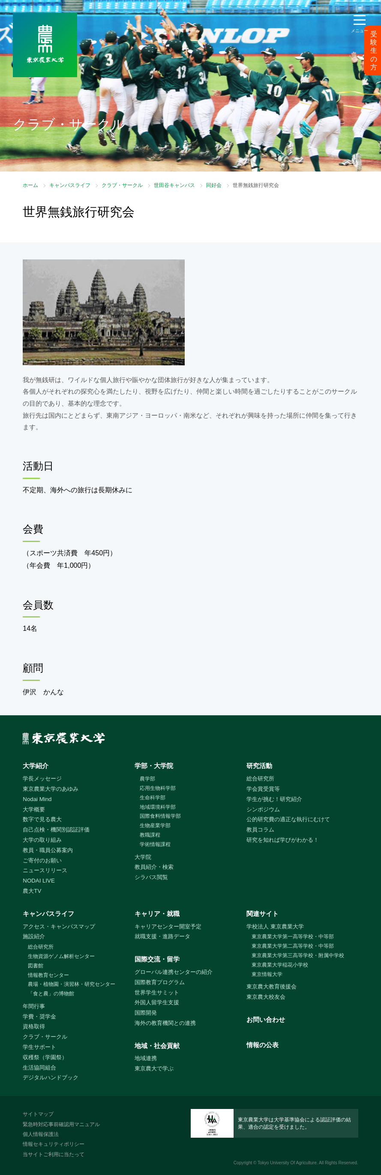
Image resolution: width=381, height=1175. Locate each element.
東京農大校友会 (265, 997)
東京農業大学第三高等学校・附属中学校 (298, 955)
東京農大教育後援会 (271, 986)
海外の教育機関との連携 (165, 1023)
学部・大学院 (154, 765)
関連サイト (262, 913)
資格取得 (34, 1026)
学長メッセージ (42, 778)
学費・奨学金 (39, 1016)
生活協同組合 (39, 1067)
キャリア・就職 (157, 913)
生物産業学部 (155, 825)
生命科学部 (152, 798)
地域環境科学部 (158, 807)
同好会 (214, 185)
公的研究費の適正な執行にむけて (288, 819)
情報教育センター (48, 975)
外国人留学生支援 (157, 1002)
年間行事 (34, 1006)
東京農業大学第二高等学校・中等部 (293, 946)
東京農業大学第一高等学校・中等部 (293, 937)
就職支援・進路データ (162, 936)
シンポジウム (263, 809)
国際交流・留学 (157, 959)
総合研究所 (260, 778)
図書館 (35, 966)
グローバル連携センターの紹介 (174, 972)
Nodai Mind (37, 799)
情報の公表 (262, 1044)
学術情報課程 (155, 844)
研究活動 (259, 765)
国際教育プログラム (160, 982)
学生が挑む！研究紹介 (274, 799)
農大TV (32, 891)
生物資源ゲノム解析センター (61, 956)
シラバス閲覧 (151, 877)
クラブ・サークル (122, 185)
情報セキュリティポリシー (53, 1144)
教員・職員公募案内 (48, 850)
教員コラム (260, 829)
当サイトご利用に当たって (53, 1154)
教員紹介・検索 (154, 867)
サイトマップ (38, 1114)
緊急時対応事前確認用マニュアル (61, 1124)
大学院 (143, 857)
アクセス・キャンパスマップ (59, 926)
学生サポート (39, 1047)
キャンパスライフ (69, 185)
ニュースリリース (45, 870)
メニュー (359, 30)
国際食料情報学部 (160, 816)
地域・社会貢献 (157, 1045)
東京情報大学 (267, 974)
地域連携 (146, 1058)
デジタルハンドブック (50, 1077)
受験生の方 (373, 50)
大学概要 (34, 809)
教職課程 (150, 835)
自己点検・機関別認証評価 (56, 829)
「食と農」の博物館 (51, 994)
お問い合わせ (265, 1019)
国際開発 (146, 1012)
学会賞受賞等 (263, 789)
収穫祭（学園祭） (45, 1057)
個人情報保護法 (41, 1134)
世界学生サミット (157, 992)
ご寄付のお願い (42, 860)
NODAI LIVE (38, 880)
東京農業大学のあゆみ (50, 789)
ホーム (30, 185)
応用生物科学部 (158, 788)
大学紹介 (35, 765)
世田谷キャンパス (174, 185)
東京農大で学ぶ (154, 1068)
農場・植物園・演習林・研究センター (71, 984)
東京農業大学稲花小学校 (280, 965)
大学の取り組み (42, 840)
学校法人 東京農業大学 (275, 926)
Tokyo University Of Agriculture (287, 1162)
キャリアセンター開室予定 (168, 926)
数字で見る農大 (42, 819)
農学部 (147, 779)
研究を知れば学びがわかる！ (282, 840)
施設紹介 (34, 936)
